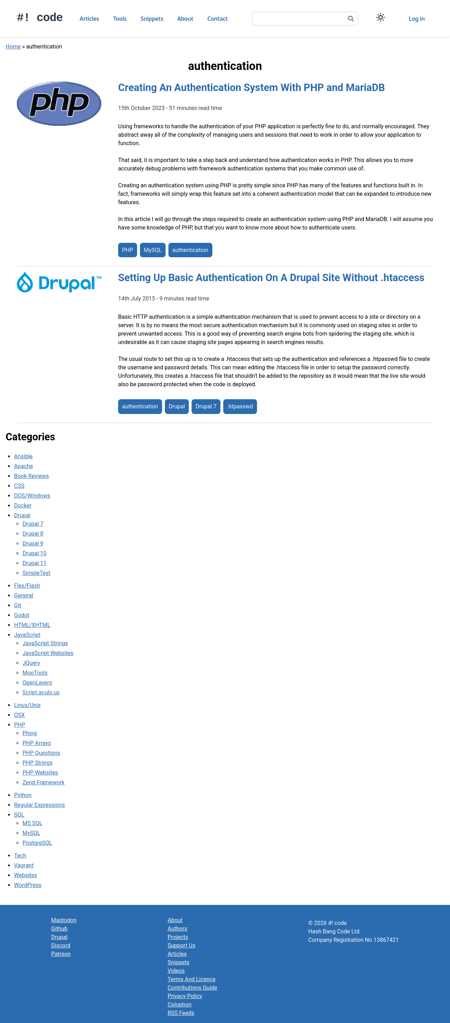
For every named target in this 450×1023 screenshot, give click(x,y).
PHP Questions (41, 753)
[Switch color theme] (380, 17)
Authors (177, 928)
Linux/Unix (27, 705)
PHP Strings (37, 762)
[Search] (350, 19)
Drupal (177, 406)
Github (59, 928)
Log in (417, 18)
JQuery (31, 663)
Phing (29, 733)
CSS (19, 486)
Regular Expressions (39, 805)
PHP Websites (40, 772)
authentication (190, 250)
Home (13, 46)
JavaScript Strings (45, 643)
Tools (120, 18)
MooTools (34, 672)
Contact (217, 18)
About (185, 18)
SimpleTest (36, 573)
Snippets (152, 18)
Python (23, 795)
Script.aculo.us (41, 692)
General (23, 595)
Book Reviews (31, 476)
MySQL (153, 250)
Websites (25, 875)
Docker (23, 505)
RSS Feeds (181, 1013)
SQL (19, 814)
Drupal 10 (34, 553)
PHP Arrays (36, 743)
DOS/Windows (32, 495)
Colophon (180, 1004)
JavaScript (27, 635)
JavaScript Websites (47, 653)
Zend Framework (43, 782)
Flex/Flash (27, 585)
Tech (20, 855)
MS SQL (32, 823)
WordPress (27, 885)
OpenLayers (37, 682)
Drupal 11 (34, 563)
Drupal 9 (32, 543)
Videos (176, 970)
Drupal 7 (205, 406)
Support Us (181, 945)
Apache (23, 466)
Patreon (61, 954)
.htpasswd (240, 406)
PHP (127, 250)
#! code (40, 18)
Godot (21, 615)
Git (17, 605)
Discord (60, 945)
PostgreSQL (37, 843)
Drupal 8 (32, 533)
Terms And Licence (192, 979)
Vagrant (23, 865)
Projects (178, 937)
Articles (89, 18)
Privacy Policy (185, 996)
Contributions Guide (192, 987)
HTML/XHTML (32, 625)
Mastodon (64, 920)
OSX (19, 715)
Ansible (23, 456)
